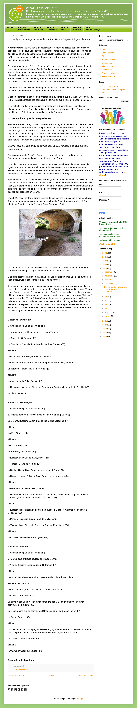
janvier (108, 316)
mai (107, 300)
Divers (104, 56)
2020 (104, 325)
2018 (104, 332)
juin (106, 297)
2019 (104, 329)
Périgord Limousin (38, 28)
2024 (104, 261)
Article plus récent (16, 675)
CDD (104, 49)
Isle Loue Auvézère (76, 28)
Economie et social (110, 59)
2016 (104, 336)
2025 (104, 257)
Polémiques (107, 70)
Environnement (22, 670)
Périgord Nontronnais (24, 28)
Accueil (10, 27)
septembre (110, 283)
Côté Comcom (108, 53)
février (108, 312)
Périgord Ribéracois (52, 28)
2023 (104, 265)
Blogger (80, 699)
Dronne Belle (64, 28)
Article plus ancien (85, 675)
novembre (109, 276)
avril (107, 304)
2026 (104, 253)
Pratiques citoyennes (111, 73)
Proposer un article (110, 86)
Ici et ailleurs (107, 66)
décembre (109, 272)
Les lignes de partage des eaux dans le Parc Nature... (115, 289)
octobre (108, 280)
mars (107, 308)
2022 (104, 268)
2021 (104, 321)
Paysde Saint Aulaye (92, 28)
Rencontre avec (109, 76)
